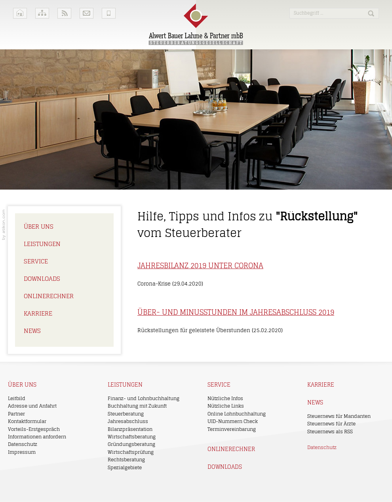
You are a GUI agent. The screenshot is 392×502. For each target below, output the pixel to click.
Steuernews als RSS (330, 431)
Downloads (42, 278)
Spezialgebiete (125, 467)
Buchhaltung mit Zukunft (137, 406)
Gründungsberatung (131, 444)
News (32, 330)
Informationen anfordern (37, 436)
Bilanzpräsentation (130, 429)
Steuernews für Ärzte (331, 423)
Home (20, 13)
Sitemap (42, 13)
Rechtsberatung (126, 459)
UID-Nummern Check (232, 421)
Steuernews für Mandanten (339, 416)
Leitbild (16, 398)
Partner (16, 414)
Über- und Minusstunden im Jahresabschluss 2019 (235, 312)
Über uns (38, 226)
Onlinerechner (49, 296)
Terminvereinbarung (231, 429)
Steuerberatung (126, 414)
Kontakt (86, 13)
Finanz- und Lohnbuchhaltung (143, 398)
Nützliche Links (225, 406)
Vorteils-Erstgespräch (34, 429)
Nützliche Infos (225, 398)
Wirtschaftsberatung (132, 436)
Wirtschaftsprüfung (131, 452)
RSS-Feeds (64, 13)
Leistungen (42, 244)
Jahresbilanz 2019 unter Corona (200, 265)
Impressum (22, 452)
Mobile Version (109, 13)
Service (36, 261)
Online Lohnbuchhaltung (236, 414)
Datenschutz (22, 444)
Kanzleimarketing (4, 225)
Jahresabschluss (128, 421)
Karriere (38, 313)
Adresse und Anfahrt (32, 406)
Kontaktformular (27, 421)
